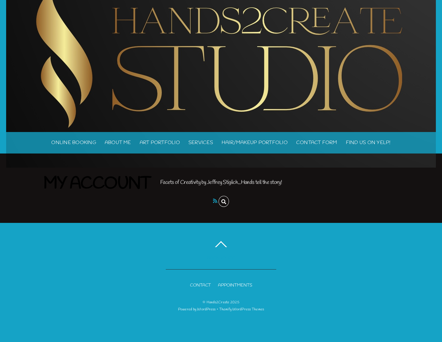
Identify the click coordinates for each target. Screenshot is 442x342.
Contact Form (316, 142)
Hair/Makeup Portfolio (255, 142)
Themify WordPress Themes (241, 309)
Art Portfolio (160, 142)
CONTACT (200, 285)
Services (200, 142)
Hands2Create (218, 302)
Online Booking (73, 142)
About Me (118, 142)
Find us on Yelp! (368, 142)
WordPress (206, 309)
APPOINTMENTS (235, 285)
